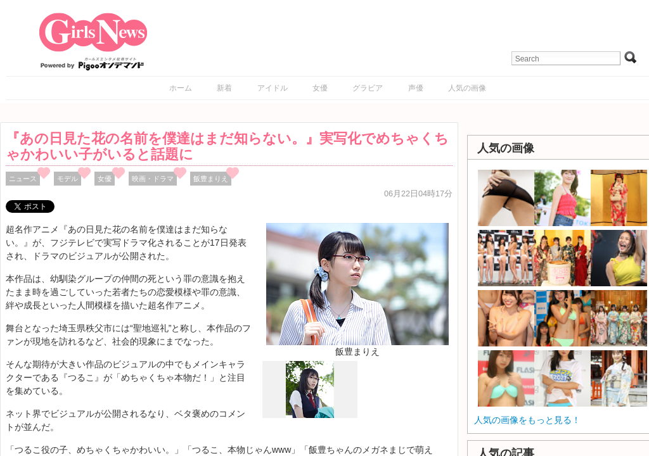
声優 (415, 88)
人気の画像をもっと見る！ (527, 420)
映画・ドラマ (153, 178)
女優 (320, 88)
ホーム (180, 88)
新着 (224, 88)
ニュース (23, 178)
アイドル (272, 88)
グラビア (367, 88)
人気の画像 (467, 88)
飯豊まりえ (210, 178)
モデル (67, 178)
